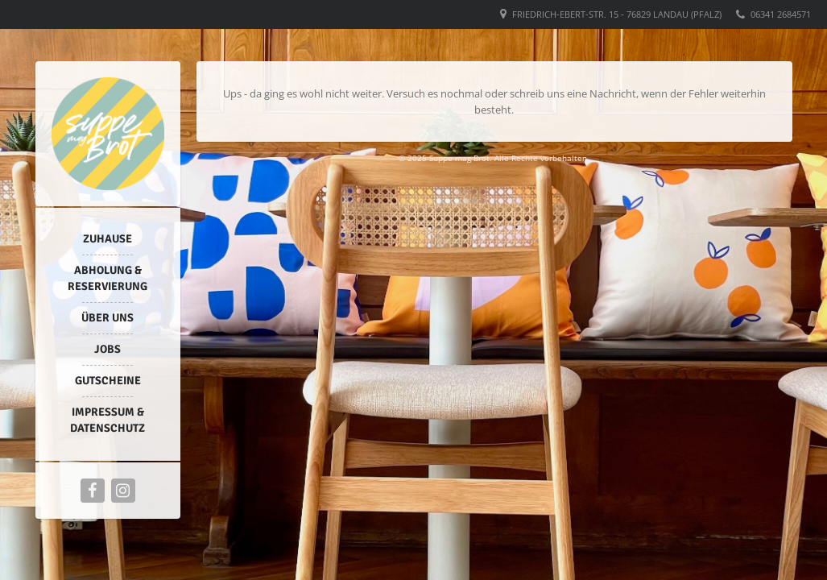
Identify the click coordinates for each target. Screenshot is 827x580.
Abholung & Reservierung (107, 278)
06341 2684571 (781, 14)
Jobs (107, 349)
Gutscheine (108, 380)
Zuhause (107, 239)
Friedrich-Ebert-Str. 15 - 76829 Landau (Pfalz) (617, 14)
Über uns (107, 318)
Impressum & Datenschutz (107, 420)
